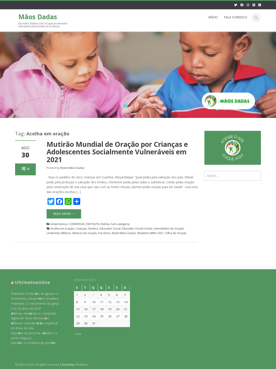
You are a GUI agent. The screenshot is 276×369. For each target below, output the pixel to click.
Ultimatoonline (29, 282)
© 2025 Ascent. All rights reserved (37, 364)
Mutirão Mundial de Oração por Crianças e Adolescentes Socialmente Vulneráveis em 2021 (117, 151)
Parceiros (104, 233)
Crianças (81, 228)
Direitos (93, 228)
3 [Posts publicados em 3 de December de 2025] (90, 295)
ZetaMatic (81, 364)
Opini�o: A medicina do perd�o (31, 343)
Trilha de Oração (176, 233)
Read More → (64, 214)
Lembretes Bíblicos (59, 233)
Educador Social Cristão (137, 228)
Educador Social (110, 228)
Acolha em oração (62, 228)
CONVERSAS (77, 224)
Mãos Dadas (37, 16)
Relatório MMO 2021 (150, 233)
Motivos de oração (84, 233)
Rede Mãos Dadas (72, 168)
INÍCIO (213, 17)
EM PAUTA (92, 224)
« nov (75, 334)
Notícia (105, 224)
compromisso (59, 224)
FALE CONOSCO (235, 17)
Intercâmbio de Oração (169, 228)
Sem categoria (120, 224)
